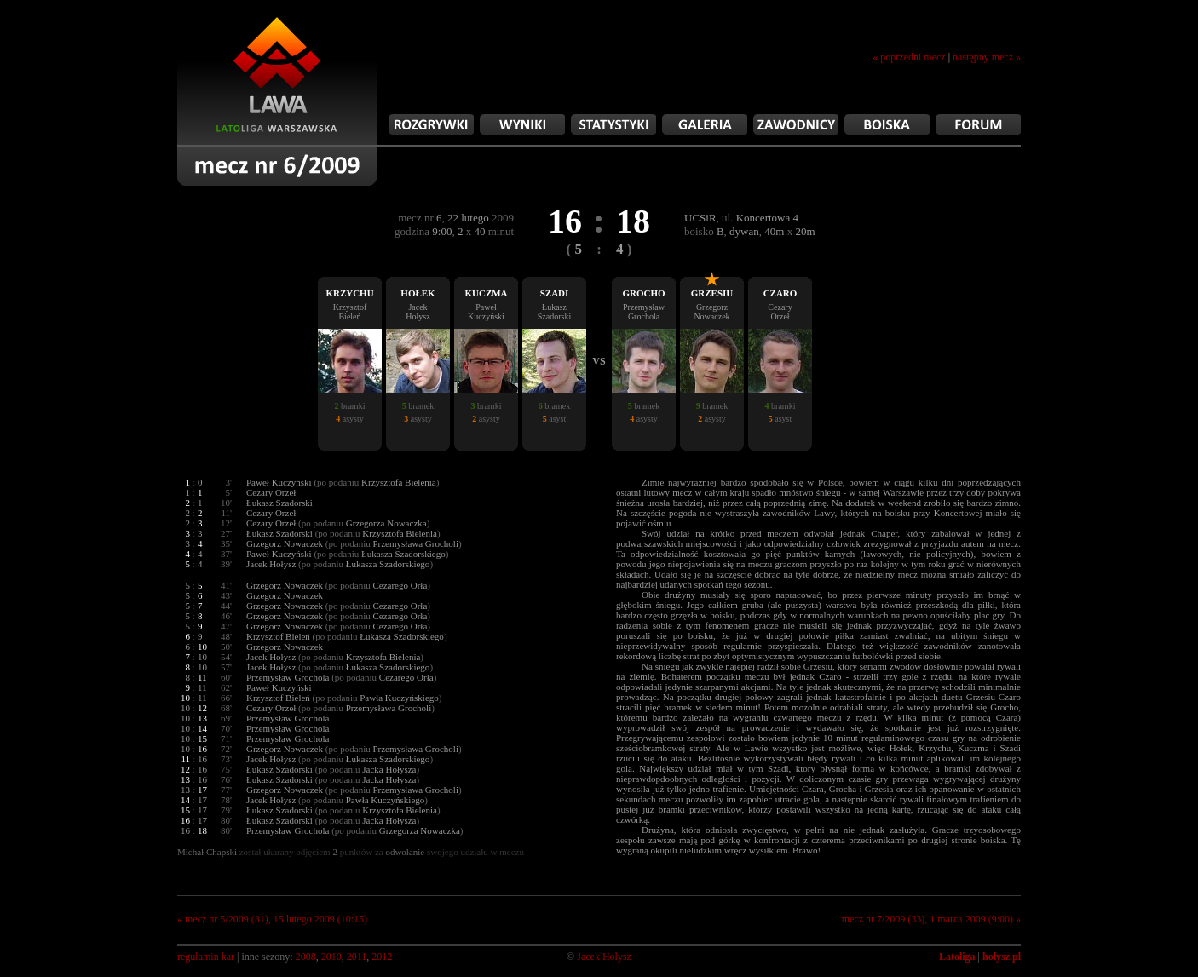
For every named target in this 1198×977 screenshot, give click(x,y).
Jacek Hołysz (604, 957)
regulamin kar (205, 957)
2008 (306, 957)
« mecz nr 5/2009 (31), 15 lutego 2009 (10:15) (272, 919)
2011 (357, 957)
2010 (331, 957)
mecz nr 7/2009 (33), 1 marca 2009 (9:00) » (931, 919)
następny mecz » (987, 57)
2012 (381, 957)
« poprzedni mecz (909, 57)
